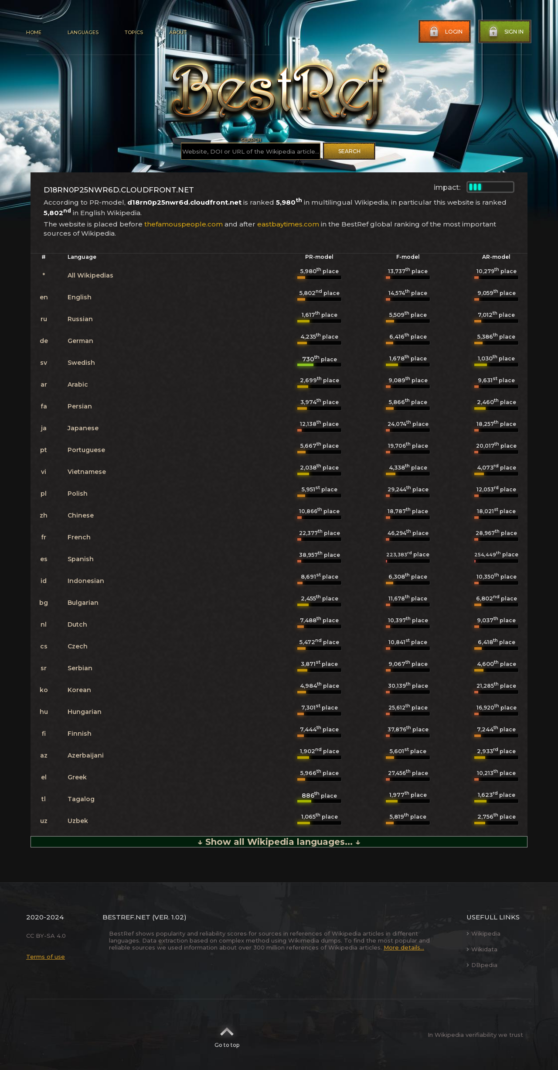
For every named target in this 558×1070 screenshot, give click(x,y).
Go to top (227, 1034)
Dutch (77, 624)
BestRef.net (126, 917)
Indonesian (86, 581)
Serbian (80, 668)
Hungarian (85, 712)
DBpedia (481, 964)
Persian (80, 406)
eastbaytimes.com (288, 224)
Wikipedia (483, 933)
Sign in (505, 31)
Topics (134, 32)
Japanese (83, 428)
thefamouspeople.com (183, 224)
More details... (404, 947)
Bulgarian (83, 603)
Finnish (80, 733)
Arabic (78, 384)
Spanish (81, 559)
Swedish (81, 363)
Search (349, 151)
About (178, 32)
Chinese (81, 515)
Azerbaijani (86, 755)
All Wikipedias (90, 275)
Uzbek (78, 821)
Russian (80, 319)
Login (445, 31)
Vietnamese (87, 472)
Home (33, 32)
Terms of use (45, 956)
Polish (78, 493)
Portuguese (86, 450)
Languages (83, 32)
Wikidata (481, 949)
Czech (78, 646)
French (79, 537)
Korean (79, 690)
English (80, 297)
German (80, 341)
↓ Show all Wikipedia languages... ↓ (279, 842)
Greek (77, 777)
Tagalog (81, 799)
